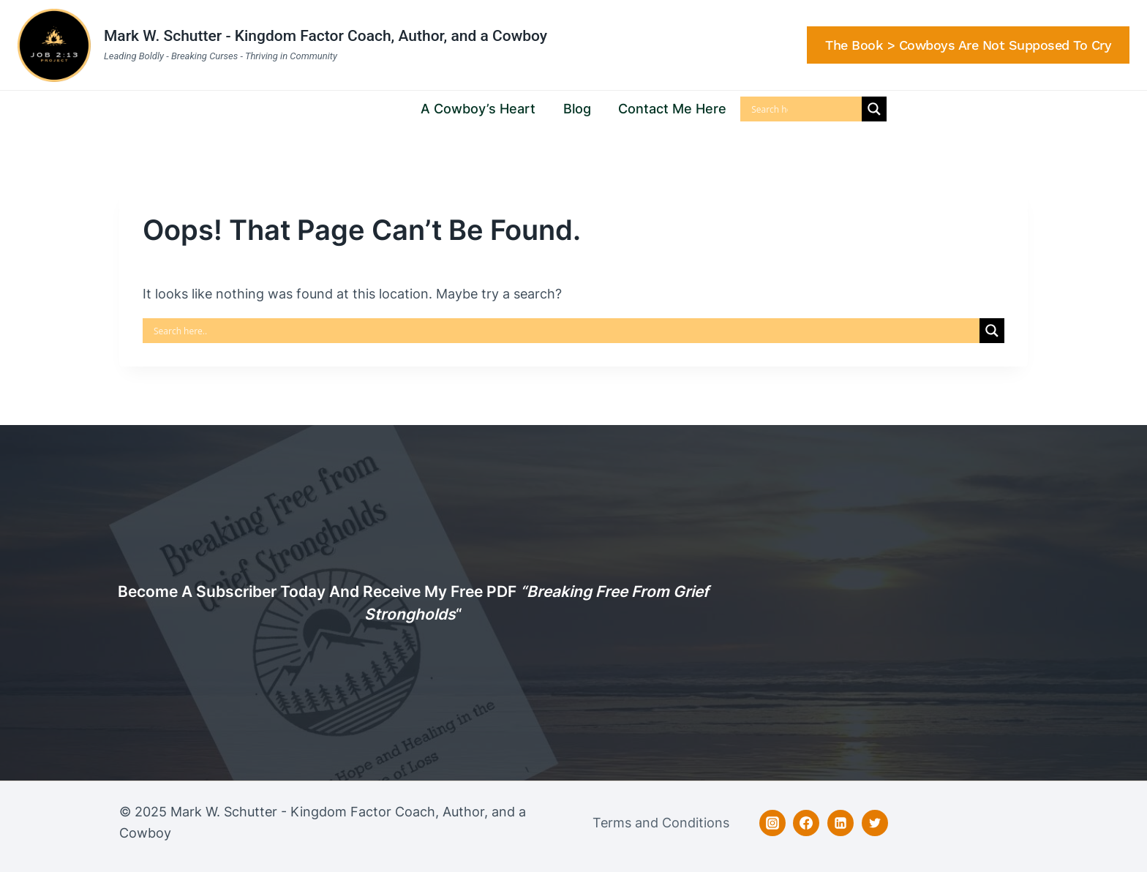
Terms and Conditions (661, 822)
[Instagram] (772, 823)
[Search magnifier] (874, 109)
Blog (577, 108)
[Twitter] (875, 823)
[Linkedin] (840, 823)
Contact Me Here (672, 108)
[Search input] (769, 109)
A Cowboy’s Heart (478, 108)
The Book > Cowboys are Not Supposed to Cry (968, 45)
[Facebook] (806, 823)
